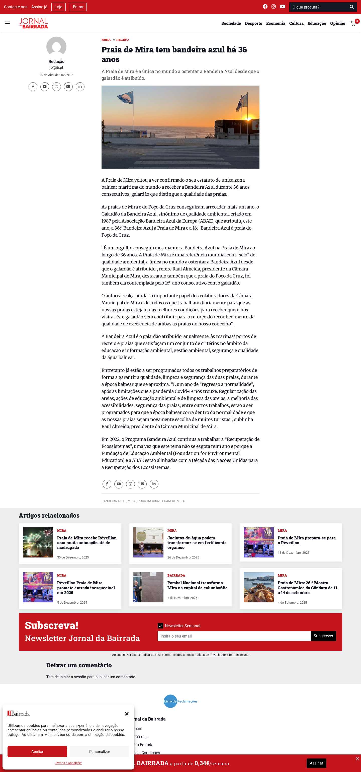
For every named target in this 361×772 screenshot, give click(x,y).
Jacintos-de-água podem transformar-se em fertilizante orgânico (197, 542)
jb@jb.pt (56, 67)
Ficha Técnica (136, 736)
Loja (58, 7)
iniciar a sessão (73, 677)
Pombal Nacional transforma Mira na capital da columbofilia (197, 585)
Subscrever (323, 636)
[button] (126, 713)
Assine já (39, 7)
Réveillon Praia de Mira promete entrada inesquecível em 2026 (86, 587)
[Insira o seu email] (234, 636)
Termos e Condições (68, 763)
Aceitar (37, 751)
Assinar (316, 763)
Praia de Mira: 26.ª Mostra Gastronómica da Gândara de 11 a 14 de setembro (307, 587)
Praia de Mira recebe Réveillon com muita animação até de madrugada (87, 542)
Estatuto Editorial (139, 744)
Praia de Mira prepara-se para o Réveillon (307, 540)
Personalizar (99, 751)
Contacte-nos (15, 7)
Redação (56, 61)
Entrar (78, 7)
